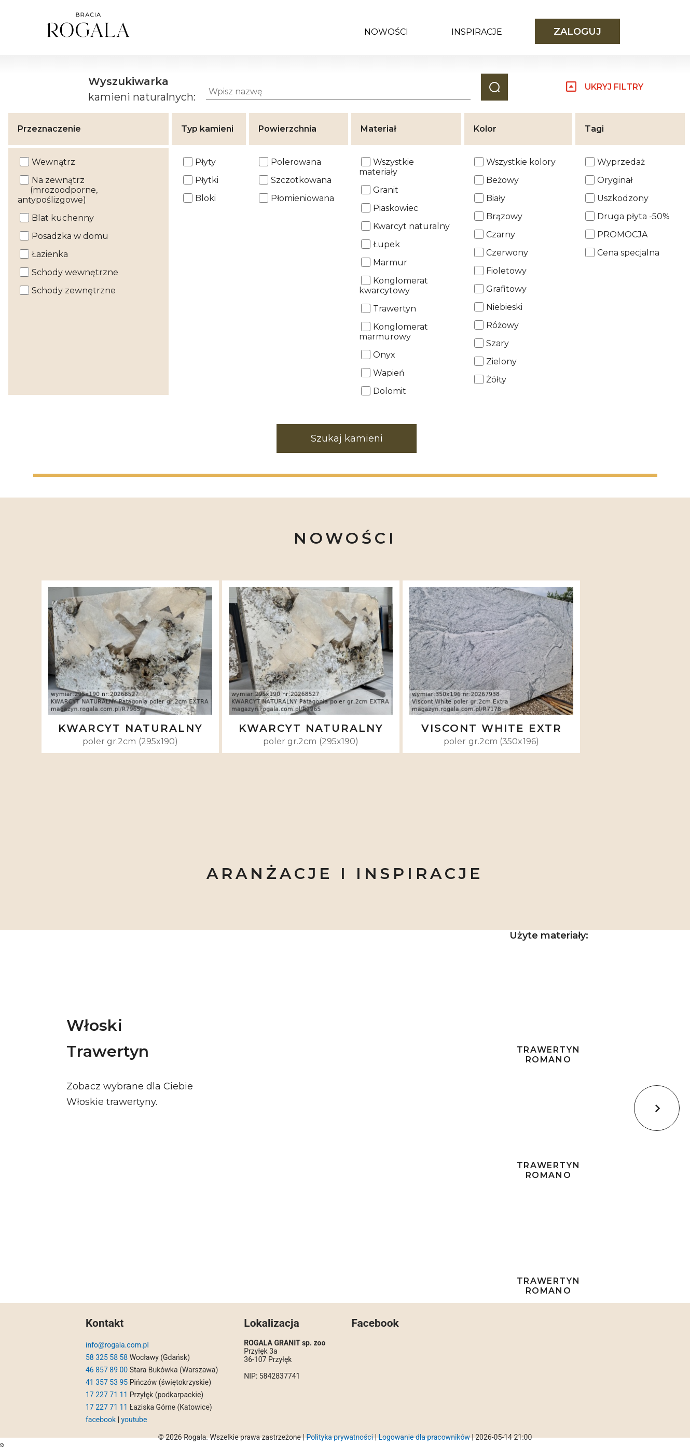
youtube (134, 1419)
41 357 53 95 (107, 1382)
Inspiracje (476, 32)
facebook (101, 1419)
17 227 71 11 (107, 1395)
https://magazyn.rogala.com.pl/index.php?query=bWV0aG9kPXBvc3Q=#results (2, 1445)
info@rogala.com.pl (117, 1345)
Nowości (386, 32)
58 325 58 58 (107, 1357)
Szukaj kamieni (347, 438)
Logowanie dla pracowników (424, 1437)
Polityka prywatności (339, 1437)
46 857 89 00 (107, 1370)
